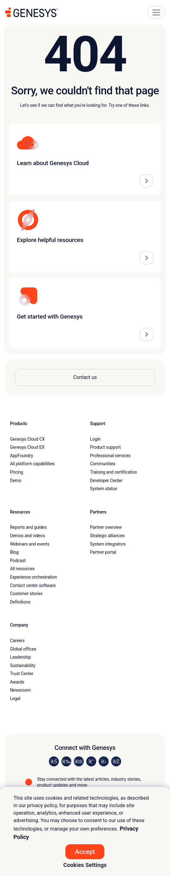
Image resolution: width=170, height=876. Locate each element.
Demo (15, 480)
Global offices (23, 648)
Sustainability (22, 665)
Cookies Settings (85, 865)
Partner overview (106, 527)
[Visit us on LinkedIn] (54, 761)
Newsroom (20, 690)
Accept (85, 851)
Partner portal (103, 552)
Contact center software (33, 585)
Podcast (18, 560)
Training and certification (113, 472)
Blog (14, 552)
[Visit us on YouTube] (104, 761)
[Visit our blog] (116, 761)
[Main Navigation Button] (156, 12)
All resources (22, 568)
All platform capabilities (32, 463)
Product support (105, 447)
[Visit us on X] (79, 761)
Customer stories (26, 593)
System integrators (108, 544)
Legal (15, 698)
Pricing (16, 472)
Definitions (20, 601)
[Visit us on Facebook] (91, 761)
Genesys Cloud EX (27, 447)
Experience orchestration (33, 577)
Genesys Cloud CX (27, 439)
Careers (17, 640)
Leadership (20, 657)
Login (95, 439)
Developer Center (106, 480)
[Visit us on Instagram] (66, 761)
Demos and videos (27, 535)
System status (103, 488)
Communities (103, 463)
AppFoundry (21, 455)
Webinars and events (30, 544)
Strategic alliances (107, 535)
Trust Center (21, 673)
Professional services (110, 455)
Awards (17, 681)
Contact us (85, 377)
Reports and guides (28, 527)
